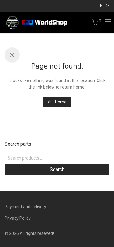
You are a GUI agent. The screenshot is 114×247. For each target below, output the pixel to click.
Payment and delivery (25, 206)
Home (57, 102)
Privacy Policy (18, 218)
